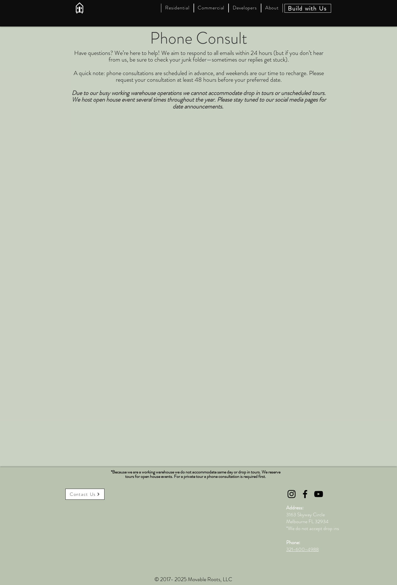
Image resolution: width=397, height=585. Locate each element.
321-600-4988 (302, 549)
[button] (177, 8)
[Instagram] (291, 494)
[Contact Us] (84, 494)
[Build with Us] (308, 8)
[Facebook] (305, 494)
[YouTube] (318, 494)
